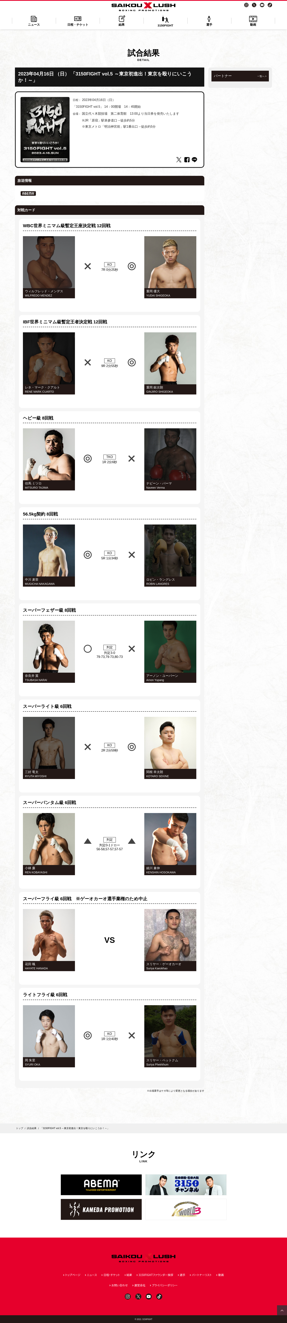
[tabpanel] (45, 129)
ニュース (34, 20)
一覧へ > (261, 76)
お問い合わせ (119, 1285)
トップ (19, 1128)
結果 (122, 20)
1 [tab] (45, 159)
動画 (253, 20)
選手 (209, 20)
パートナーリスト (202, 1275)
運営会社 (139, 1285)
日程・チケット (78, 20)
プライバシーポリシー (165, 1285)
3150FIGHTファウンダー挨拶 (156, 1275)
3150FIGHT (165, 21)
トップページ (72, 1275)
